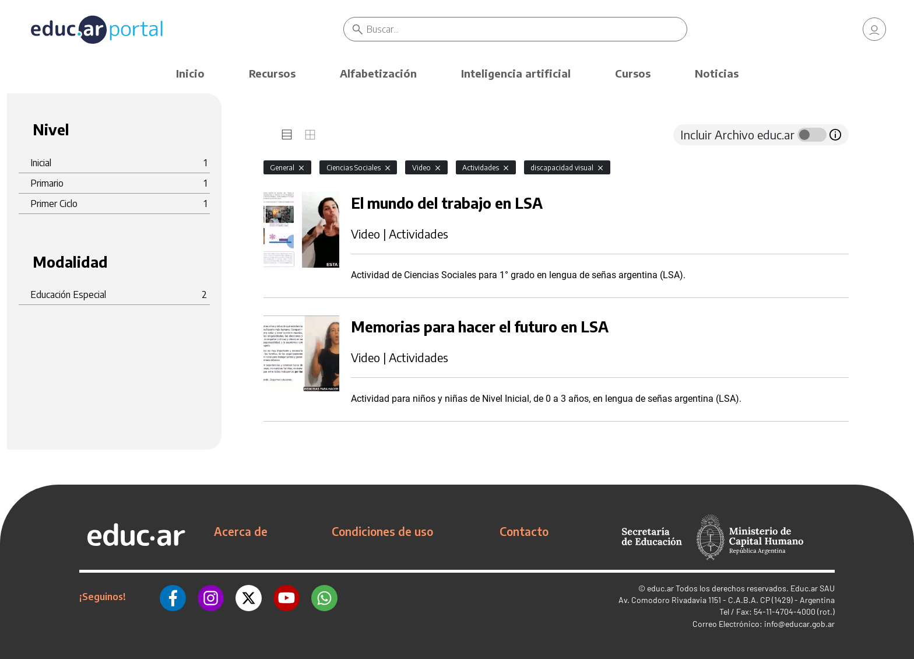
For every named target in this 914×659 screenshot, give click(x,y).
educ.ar (660, 588)
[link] (874, 29)
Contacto (524, 531)
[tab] (286, 134)
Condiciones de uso (382, 531)
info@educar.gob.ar (799, 624)
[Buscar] (527, 29)
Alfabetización (378, 73)
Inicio (190, 73)
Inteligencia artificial (516, 73)
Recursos (272, 73)
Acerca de (241, 531)
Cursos (633, 73)
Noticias (717, 73)
